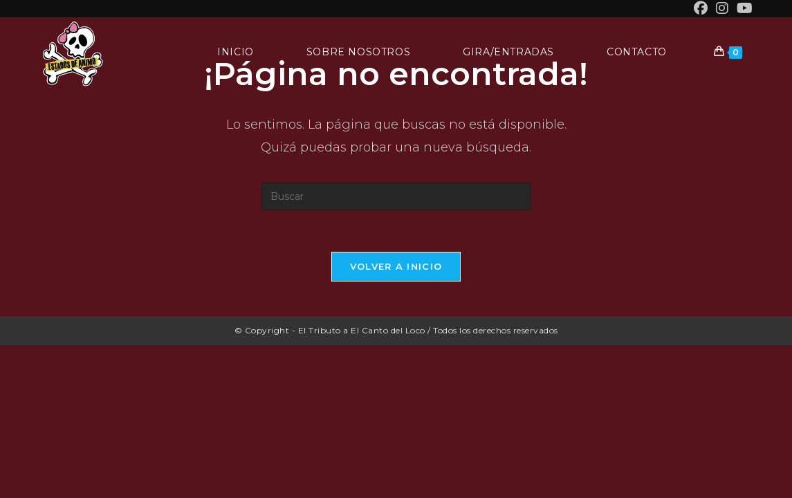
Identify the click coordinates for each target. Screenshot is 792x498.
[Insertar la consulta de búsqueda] (396, 196)
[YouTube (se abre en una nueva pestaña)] (743, 8)
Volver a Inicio (396, 266)
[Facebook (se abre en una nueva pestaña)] (701, 8)
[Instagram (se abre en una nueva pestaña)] (722, 8)
